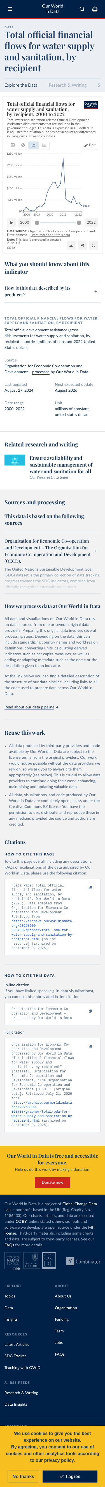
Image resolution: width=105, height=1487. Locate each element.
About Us (63, 1307)
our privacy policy (55, 1460)
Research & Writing (68, 85)
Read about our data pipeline (31, 707)
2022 (91, 222)
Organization (66, 1318)
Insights (11, 1330)
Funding (62, 1330)
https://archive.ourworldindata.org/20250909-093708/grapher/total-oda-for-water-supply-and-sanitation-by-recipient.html (42, 933)
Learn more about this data (50, 235)
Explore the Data (21, 85)
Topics (9, 1307)
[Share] (82, 244)
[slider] (36, 222)
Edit (92, 145)
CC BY (11, 247)
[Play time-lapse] (11, 222)
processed (41, 372)
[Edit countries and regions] (90, 145)
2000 (24, 222)
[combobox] (82, 9)
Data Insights (15, 1415)
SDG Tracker (15, 1366)
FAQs (9, 1255)
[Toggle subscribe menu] (95, 9)
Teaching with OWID (22, 1378)
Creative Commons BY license (34, 807)
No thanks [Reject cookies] (23, 1476)
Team (59, 1342)
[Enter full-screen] (93, 244)
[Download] (71, 244)
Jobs (59, 1353)
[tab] (13, 145)
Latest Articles (16, 1355)
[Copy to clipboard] (85, 887)
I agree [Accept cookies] (70, 1476)
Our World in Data (52, 9)
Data (8, 1318)
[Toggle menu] (10, 9)
